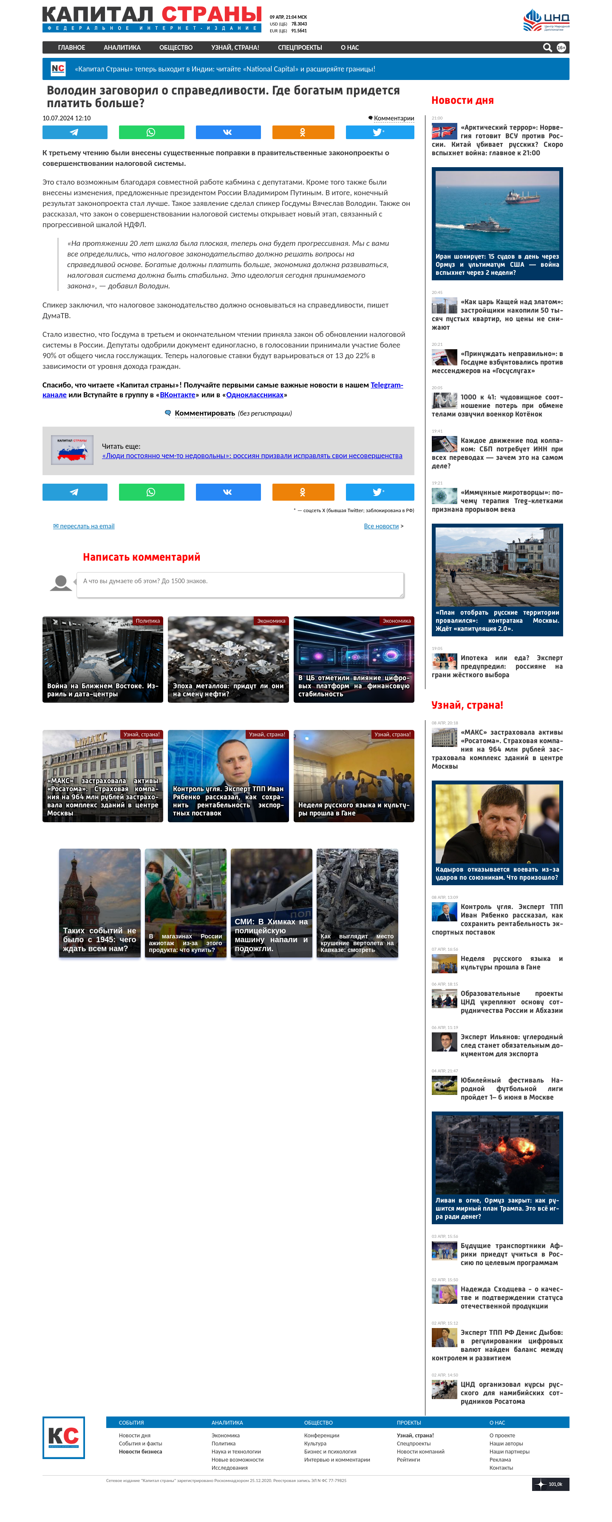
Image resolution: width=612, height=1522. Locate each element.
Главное (71, 47)
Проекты (409, 1422)
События (131, 1422)
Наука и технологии (236, 1451)
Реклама (500, 1459)
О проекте (502, 1435)
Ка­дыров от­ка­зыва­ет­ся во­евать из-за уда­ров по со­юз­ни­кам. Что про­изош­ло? (497, 873)
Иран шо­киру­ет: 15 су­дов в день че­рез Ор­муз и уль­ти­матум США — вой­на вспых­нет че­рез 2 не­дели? (497, 264)
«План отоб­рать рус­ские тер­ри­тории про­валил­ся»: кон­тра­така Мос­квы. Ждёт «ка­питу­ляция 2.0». (497, 620)
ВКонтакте (177, 394)
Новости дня (462, 100)
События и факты (140, 1443)
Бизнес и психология (330, 1451)
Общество (176, 47)
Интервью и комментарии (337, 1459)
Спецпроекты (300, 47)
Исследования (230, 1467)
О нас (350, 47)
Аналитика (122, 47)
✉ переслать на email (84, 526)
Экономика (271, 620)
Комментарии (394, 118)
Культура (315, 1443)
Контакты (501, 1467)
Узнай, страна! (235, 47)
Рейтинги (408, 1459)
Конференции (322, 1435)
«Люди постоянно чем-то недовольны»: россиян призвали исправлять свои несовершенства (252, 455)
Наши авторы (506, 1443)
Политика (148, 620)
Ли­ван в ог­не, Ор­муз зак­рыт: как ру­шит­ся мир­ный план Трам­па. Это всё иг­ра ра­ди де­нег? (497, 1208)
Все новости (381, 526)
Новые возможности (238, 1459)
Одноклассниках (255, 394)
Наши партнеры (510, 1451)
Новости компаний (421, 1451)
